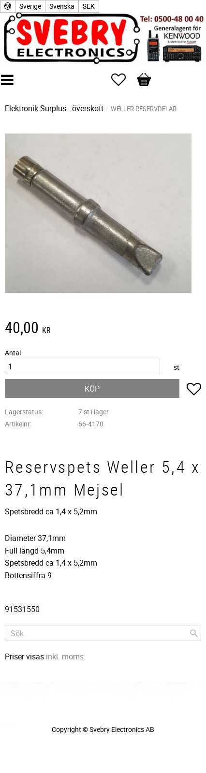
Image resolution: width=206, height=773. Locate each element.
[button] (123, 80)
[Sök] (194, 633)
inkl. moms (65, 656)
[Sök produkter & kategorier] (103, 633)
